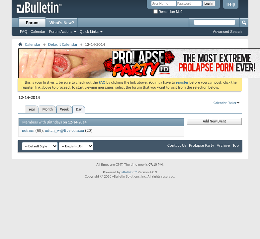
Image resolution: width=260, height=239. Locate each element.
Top (235, 145)
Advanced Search (227, 32)
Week (64, 109)
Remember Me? (167, 12)
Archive (223, 145)
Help (230, 4)
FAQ (23, 32)
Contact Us (176, 145)
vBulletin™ (129, 172)
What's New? (61, 23)
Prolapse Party (201, 145)
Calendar (38, 32)
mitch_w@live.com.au (64, 130)
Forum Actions (60, 32)
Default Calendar (62, 44)
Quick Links (89, 32)
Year (32, 109)
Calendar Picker (225, 103)
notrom (28, 130)
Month (48, 109)
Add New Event (214, 121)
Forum (32, 23)
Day (79, 109)
